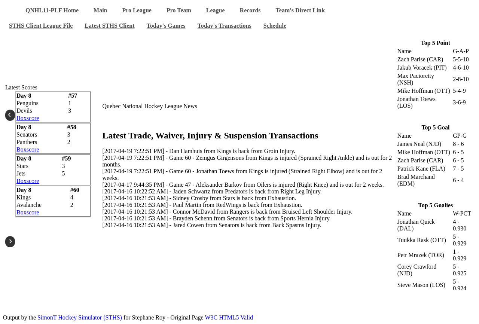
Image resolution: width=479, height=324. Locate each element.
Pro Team (179, 10)
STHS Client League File (41, 25)
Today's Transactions (224, 25)
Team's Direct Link (300, 10)
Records (250, 10)
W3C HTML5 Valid (229, 317)
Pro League (137, 10)
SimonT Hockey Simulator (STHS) (79, 317)
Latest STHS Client (109, 25)
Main (100, 10)
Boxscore (27, 118)
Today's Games (166, 25)
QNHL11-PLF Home (52, 10)
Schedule (274, 25)
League (215, 10)
